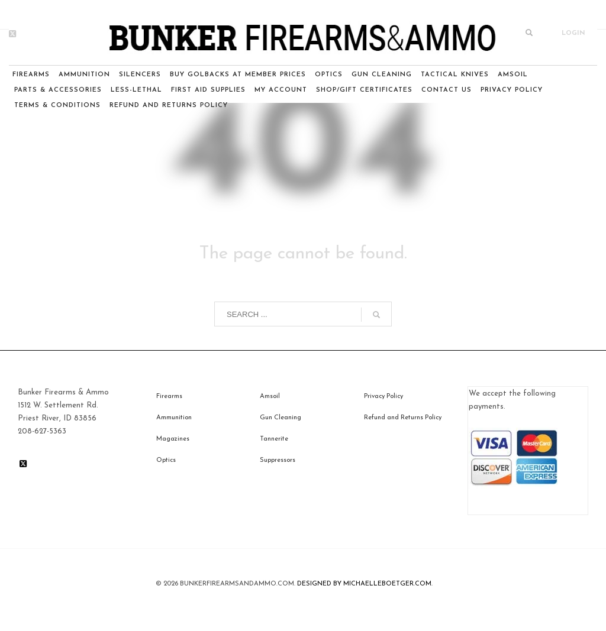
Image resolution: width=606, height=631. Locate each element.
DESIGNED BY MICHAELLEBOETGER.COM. (365, 584)
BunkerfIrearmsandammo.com (237, 584)
